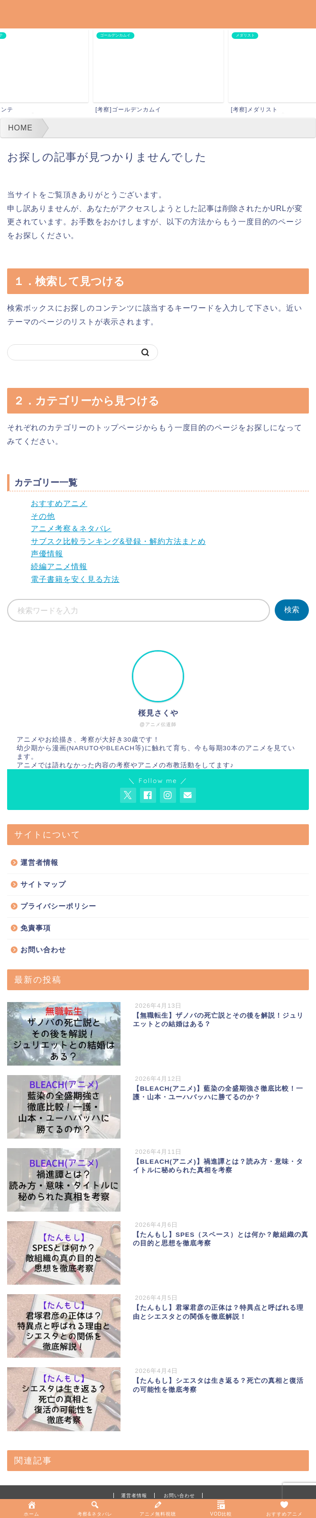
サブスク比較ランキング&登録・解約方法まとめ (118, 541)
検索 (291, 610)
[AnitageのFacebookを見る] (148, 795)
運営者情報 (39, 862)
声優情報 (47, 554)
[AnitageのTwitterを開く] (128, 795)
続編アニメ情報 (59, 566)
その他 (43, 516)
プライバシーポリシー (58, 906)
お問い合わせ (43, 950)
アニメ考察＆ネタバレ (71, 528)
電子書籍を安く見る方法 (75, 579)
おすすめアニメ (59, 503)
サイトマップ (43, 884)
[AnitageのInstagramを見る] (168, 795)
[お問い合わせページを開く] (188, 795)
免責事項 (35, 928)
